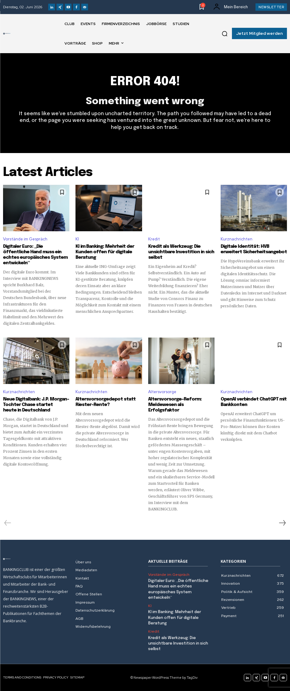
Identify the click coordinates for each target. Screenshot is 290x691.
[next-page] (282, 523)
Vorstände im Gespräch (25, 239)
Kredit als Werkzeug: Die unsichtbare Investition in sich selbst (181, 252)
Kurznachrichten (236, 239)
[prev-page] (8, 523)
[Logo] (6, 34)
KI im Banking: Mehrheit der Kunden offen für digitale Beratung (104, 252)
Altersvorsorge (162, 391)
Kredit (154, 239)
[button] (224, 33)
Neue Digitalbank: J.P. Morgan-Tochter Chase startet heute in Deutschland (36, 405)
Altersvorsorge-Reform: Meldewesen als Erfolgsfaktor (175, 405)
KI (77, 239)
